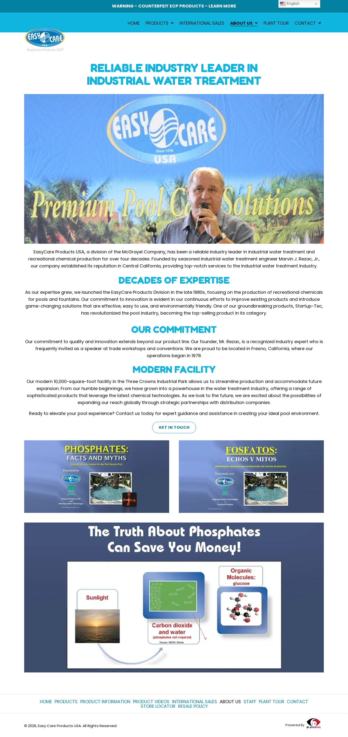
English (289, 4)
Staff (250, 701)
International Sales (194, 701)
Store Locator (158, 706)
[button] (174, 427)
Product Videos (151, 701)
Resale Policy (193, 706)
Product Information (105, 701)
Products (66, 701)
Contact (297, 701)
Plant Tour (271, 701)
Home (46, 701)
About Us (230, 701)
